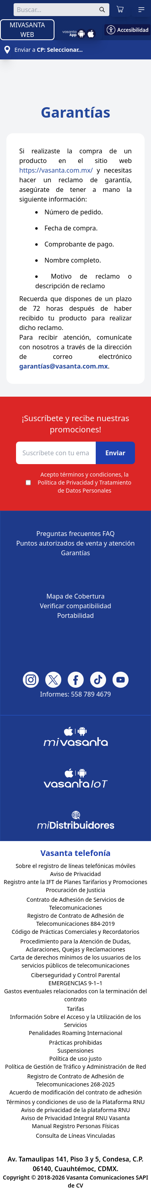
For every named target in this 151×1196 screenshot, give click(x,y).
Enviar (115, 452)
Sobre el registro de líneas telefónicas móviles (75, 866)
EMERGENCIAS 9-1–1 (75, 983)
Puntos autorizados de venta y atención (75, 543)
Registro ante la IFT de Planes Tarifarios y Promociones (75, 882)
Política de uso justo (75, 1058)
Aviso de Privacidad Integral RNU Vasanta (75, 1118)
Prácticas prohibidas (75, 1042)
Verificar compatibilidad (75, 605)
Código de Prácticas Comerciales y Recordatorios (75, 931)
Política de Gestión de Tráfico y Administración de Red (75, 1066)
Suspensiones (75, 1050)
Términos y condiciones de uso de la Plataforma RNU (75, 1102)
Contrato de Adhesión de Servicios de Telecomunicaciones (75, 903)
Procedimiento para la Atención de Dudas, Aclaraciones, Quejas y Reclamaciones (75, 945)
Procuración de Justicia (75, 890)
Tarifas (75, 1009)
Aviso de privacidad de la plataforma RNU (75, 1110)
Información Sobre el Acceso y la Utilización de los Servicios (75, 1021)
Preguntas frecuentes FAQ (75, 533)
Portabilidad (75, 615)
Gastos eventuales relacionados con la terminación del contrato (75, 995)
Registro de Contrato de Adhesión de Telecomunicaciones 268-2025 (75, 1080)
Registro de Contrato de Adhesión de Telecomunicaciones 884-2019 (75, 919)
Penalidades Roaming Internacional (76, 1033)
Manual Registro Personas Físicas (75, 1126)
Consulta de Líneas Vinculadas (75, 1135)
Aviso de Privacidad (75, 874)
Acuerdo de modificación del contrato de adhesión (75, 1092)
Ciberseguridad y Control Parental (75, 975)
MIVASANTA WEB (27, 29)
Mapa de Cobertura (75, 596)
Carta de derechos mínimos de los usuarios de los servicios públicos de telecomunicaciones (75, 961)
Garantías (75, 552)
